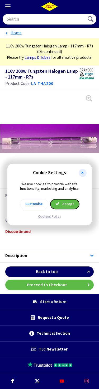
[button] (83, 173)
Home (16, 33)
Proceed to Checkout (60, 285)
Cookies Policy (49, 216)
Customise (34, 204)
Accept (65, 204)
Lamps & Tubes (37, 57)
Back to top (65, 271)
